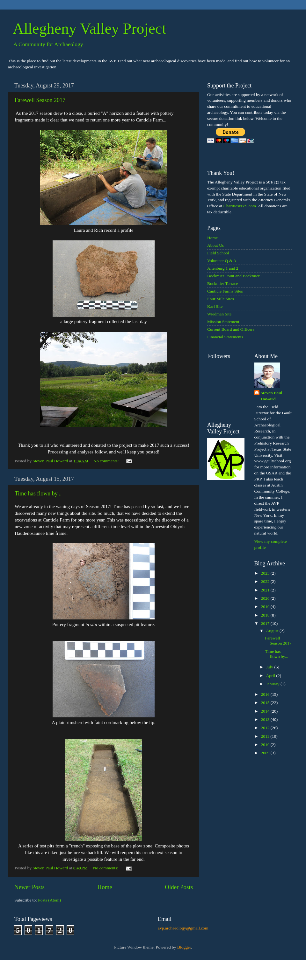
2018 (265, 615)
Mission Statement (223, 321)
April (271, 675)
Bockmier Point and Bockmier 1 (235, 275)
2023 (265, 573)
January (273, 683)
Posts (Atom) (49, 900)
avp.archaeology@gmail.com (183, 928)
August (273, 630)
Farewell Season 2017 (40, 100)
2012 (265, 727)
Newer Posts (29, 887)
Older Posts (179, 887)
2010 (265, 744)
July (270, 667)
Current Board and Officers (230, 329)
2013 (265, 719)
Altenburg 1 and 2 (222, 268)
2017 (265, 623)
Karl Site (214, 306)
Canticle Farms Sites (225, 291)
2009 (265, 752)
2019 (265, 606)
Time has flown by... (38, 493)
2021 (265, 590)
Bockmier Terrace (222, 283)
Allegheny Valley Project (89, 28)
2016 (265, 694)
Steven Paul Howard (271, 395)
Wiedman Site (219, 314)
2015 (265, 702)
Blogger (184, 947)
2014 (265, 711)
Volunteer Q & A (222, 260)
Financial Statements (225, 337)
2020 (265, 598)
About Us (215, 245)
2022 (265, 581)
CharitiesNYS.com (239, 206)
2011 (265, 736)
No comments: (106, 461)
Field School (218, 253)
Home (105, 887)
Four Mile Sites (220, 298)
